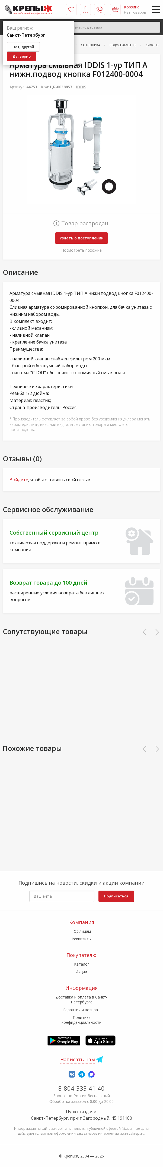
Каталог (81, 964)
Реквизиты (81, 938)
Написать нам (77, 1059)
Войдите (18, 480)
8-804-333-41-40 (81, 1088)
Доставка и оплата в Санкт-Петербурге (81, 999)
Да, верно (21, 56)
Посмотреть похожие (81, 250)
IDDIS (81, 86)
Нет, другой (23, 46)
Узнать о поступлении (81, 238)
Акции (81, 971)
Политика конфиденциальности (81, 1020)
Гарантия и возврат (81, 1009)
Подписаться (116, 896)
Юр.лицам (81, 931)
